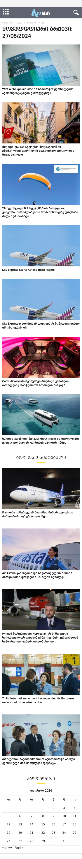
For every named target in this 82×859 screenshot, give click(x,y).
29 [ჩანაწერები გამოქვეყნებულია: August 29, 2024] (43, 841)
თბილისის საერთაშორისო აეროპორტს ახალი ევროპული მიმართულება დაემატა (38, 761)
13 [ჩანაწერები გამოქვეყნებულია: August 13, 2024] (20, 825)
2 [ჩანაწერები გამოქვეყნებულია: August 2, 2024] (53, 808)
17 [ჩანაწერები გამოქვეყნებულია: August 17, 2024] (64, 825)
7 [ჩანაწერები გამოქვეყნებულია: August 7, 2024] (31, 816)
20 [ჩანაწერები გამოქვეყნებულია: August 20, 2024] (20, 833)
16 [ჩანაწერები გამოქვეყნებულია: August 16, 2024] (53, 825)
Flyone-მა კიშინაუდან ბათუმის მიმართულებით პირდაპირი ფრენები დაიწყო (37, 515)
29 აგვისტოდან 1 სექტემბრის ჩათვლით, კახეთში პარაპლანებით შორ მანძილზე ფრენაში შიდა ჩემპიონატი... (40, 212)
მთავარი (7, 23)
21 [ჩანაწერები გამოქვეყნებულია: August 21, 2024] (31, 833)
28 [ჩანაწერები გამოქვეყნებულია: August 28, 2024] (31, 841)
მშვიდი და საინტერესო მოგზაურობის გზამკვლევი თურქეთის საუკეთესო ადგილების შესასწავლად (38, 151)
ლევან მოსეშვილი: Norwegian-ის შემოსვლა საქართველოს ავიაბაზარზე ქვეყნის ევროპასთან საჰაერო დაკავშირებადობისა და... (40, 638)
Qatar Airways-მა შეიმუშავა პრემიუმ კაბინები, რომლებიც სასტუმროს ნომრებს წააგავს (36, 383)
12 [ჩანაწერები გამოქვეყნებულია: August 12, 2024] (8, 825)
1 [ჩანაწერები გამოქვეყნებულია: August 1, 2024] (43, 808)
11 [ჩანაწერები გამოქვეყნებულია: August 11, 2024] (74, 816)
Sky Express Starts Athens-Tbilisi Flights (28, 270)
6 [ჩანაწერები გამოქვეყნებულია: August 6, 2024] (20, 816)
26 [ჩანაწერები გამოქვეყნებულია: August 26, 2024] (8, 841)
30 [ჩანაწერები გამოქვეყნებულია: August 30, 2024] (53, 841)
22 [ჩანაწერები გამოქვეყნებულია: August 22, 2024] (43, 833)
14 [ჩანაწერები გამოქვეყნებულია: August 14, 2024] (31, 825)
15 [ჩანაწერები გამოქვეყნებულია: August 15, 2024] (43, 825)
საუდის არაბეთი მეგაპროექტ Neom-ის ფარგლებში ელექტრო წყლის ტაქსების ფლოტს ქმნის (41, 441)
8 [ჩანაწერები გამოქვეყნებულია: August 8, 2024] (43, 816)
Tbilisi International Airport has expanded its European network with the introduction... (38, 701)
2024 (20, 23)
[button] (75, 12)
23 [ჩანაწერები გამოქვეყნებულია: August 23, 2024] (53, 833)
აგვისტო (32, 23)
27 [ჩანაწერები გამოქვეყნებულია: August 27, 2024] (20, 841)
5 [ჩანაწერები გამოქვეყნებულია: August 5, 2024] (8, 816)
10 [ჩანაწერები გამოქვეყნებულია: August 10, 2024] (64, 816)
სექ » (19, 848)
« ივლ (7, 848)
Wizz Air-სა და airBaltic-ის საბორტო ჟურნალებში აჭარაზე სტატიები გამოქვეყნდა (37, 91)
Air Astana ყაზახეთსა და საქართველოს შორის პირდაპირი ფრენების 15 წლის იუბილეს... (37, 575)
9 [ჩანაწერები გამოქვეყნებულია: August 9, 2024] (53, 816)
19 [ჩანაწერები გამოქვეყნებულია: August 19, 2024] (8, 833)
